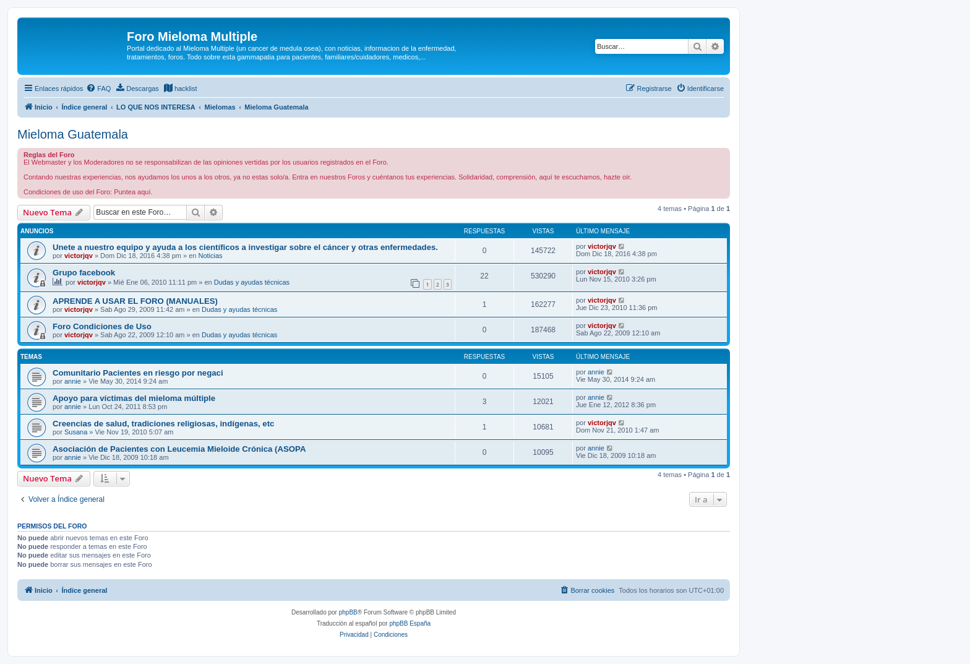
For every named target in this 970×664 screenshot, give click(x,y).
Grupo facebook (84, 272)
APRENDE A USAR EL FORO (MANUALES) (135, 301)
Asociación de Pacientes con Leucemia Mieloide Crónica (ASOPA (179, 449)
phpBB (348, 612)
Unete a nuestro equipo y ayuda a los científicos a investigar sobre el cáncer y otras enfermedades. (245, 247)
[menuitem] (98, 88)
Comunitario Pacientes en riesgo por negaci (138, 372)
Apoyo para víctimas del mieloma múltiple (134, 398)
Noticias (210, 255)
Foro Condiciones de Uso (102, 326)
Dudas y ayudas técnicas (252, 282)
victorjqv (78, 255)
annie (72, 381)
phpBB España (410, 623)
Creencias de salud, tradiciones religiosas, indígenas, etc (163, 423)
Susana (75, 432)
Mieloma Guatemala (72, 134)
